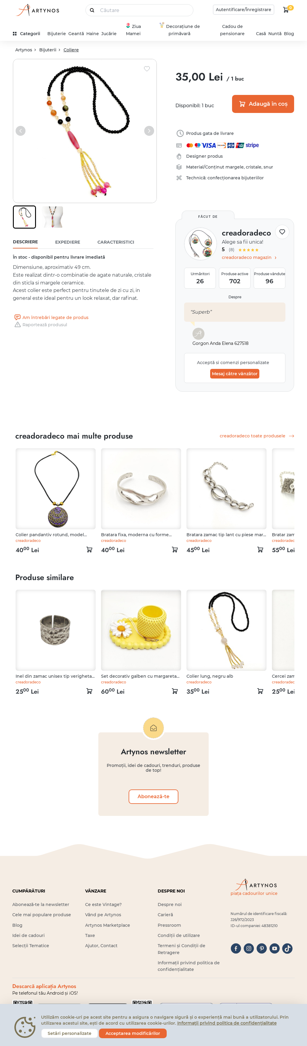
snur (268, 167)
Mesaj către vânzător (235, 373)
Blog (289, 33)
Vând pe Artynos (103, 914)
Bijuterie (56, 33)
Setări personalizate (69, 1033)
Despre (234, 297)
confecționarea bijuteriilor (235, 178)
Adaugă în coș (263, 104)
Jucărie (109, 33)
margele (234, 167)
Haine (92, 33)
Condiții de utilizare (179, 935)
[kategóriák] (29, 34)
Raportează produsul (40, 324)
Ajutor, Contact (101, 945)
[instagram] (248, 948)
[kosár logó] (286, 9)
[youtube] (274, 948)
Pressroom (169, 925)
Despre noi (170, 904)
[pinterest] (261, 948)
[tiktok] (287, 948)
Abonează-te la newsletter (40, 904)
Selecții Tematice (30, 945)
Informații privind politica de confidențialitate (227, 1023)
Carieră (165, 914)
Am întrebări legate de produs (50, 317)
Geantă (76, 33)
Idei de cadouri (28, 935)
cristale (253, 167)
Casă (261, 33)
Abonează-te (153, 796)
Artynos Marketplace (107, 925)
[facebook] (236, 948)
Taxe (90, 935)
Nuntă (275, 33)
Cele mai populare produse (41, 914)
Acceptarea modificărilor (133, 1033)
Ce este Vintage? (103, 904)
